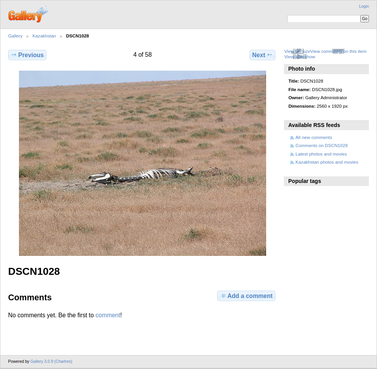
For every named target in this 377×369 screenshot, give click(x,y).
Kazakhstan (44, 35)
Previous (27, 54)
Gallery (15, 35)
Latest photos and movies (321, 153)
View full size (297, 51)
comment (107, 315)
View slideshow (299, 56)
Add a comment (246, 295)
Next (262, 54)
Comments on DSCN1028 (321, 145)
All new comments (313, 137)
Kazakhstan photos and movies (326, 161)
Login (364, 6)
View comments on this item (338, 51)
